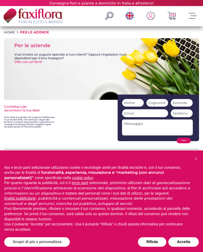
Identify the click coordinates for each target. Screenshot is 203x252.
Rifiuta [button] (152, 242)
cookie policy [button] (82, 178)
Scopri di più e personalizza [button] (37, 242)
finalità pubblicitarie (20, 198)
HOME (9, 32)
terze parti (80, 183)
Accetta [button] (183, 242)
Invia (183, 140)
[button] (196, 159)
